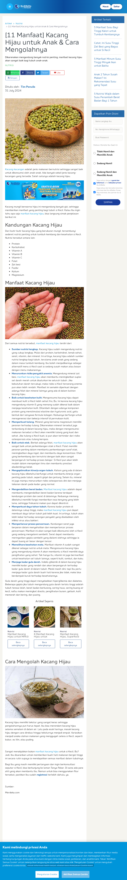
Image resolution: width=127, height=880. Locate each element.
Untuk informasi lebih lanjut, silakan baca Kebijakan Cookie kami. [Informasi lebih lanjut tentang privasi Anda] (60, 868)
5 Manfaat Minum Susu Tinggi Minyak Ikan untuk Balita (107, 62)
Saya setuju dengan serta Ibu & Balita (109, 182)
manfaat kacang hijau (32, 213)
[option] (44, 190)
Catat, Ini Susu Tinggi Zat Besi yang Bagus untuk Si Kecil (106, 46)
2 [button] (49, 196)
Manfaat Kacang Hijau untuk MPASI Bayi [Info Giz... (18, 635)
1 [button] (43, 196)
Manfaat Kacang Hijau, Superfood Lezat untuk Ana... (70, 635)
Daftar (117, 6)
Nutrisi (19, 23)
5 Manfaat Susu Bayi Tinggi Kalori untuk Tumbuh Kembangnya (107, 31)
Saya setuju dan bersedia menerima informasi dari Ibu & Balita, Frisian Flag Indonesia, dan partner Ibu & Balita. (109, 191)
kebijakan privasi (115, 183)
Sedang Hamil (104, 163)
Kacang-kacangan (14, 169)
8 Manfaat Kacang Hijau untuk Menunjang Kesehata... (44, 635)
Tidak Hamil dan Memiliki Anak (105, 153)
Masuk (105, 6)
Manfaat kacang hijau (55, 489)
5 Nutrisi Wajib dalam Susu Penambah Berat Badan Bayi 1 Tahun (107, 97)
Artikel (8, 23)
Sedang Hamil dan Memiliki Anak (107, 173)
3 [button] (53, 196)
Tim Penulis (28, 86)
